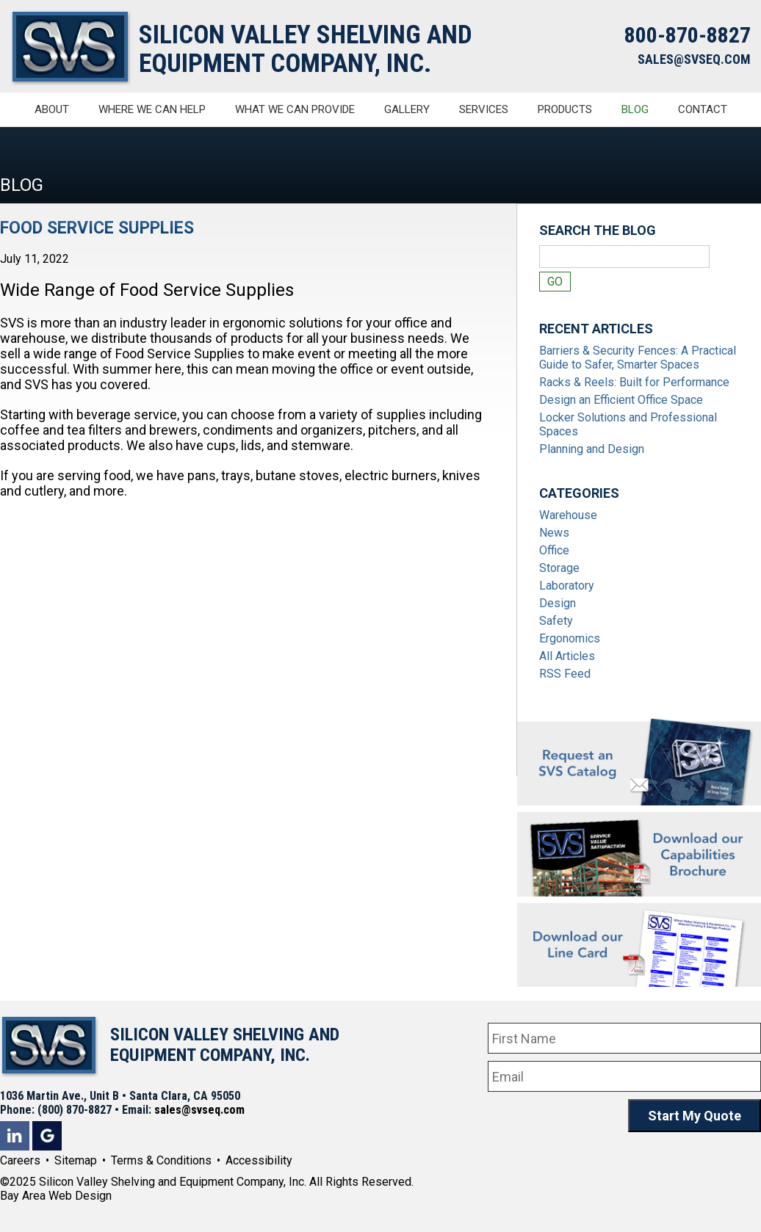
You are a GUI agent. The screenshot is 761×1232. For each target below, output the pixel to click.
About (52, 109)
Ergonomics (569, 638)
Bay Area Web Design (56, 1196)
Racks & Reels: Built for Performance (634, 382)
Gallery (407, 109)
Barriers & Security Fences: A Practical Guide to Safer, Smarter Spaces (637, 358)
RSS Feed (565, 674)
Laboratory (566, 586)
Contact (702, 109)
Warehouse (568, 515)
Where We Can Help (152, 109)
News (554, 533)
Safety (556, 621)
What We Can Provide (295, 109)
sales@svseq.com (199, 1110)
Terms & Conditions (161, 1160)
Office (554, 550)
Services (483, 109)
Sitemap (75, 1160)
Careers (20, 1160)
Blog (635, 109)
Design (557, 603)
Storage (559, 568)
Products (565, 109)
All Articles (567, 656)
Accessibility (259, 1160)
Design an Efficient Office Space (621, 400)
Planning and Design (591, 449)
